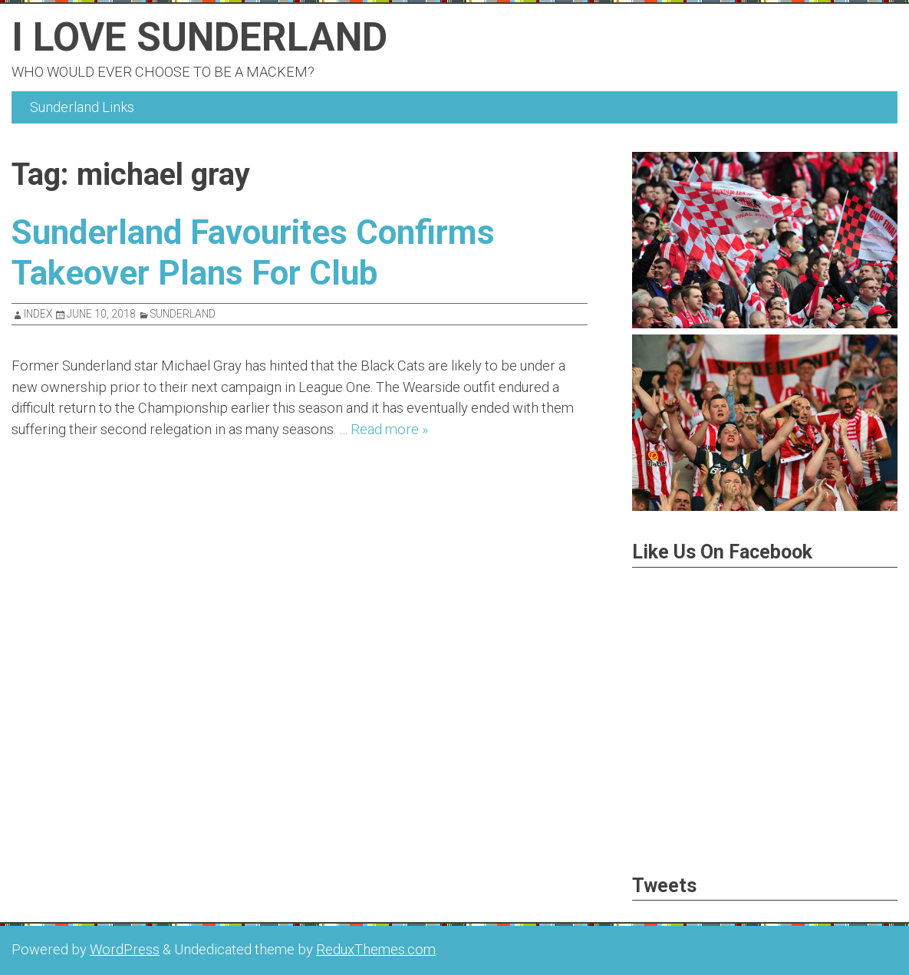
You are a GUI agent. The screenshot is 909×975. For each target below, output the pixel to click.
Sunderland (183, 314)
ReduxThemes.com (376, 949)
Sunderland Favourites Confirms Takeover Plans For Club (263, 252)
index (38, 314)
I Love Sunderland (212, 36)
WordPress (125, 949)
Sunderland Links (82, 107)
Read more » (389, 429)
